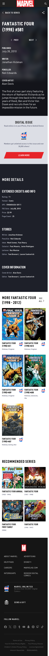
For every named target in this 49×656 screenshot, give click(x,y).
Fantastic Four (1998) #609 (9, 391)
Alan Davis (8, 83)
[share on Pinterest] (33, 627)
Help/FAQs (9, 562)
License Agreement (36, 647)
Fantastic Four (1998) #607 (9, 440)
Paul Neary (22, 242)
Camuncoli (34, 396)
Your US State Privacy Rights (15, 644)
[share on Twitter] (10, 627)
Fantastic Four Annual (12, 491)
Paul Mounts (15, 246)
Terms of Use (17, 640)
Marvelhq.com (31, 568)
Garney (10, 445)
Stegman (11, 349)
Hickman (5, 349)
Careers (8, 568)
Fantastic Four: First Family (9, 525)
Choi (15, 445)
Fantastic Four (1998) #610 (31, 344)
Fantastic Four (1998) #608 (31, 391)
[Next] (32, 40)
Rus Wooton (14, 250)
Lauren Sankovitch (27, 254)
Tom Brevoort (13, 254)
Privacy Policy (30, 640)
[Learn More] (24, 155)
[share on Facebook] (5, 627)
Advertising (30, 556)
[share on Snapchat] (28, 627)
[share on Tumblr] (19, 627)
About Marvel (10, 556)
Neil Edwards (9, 72)
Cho (25, 398)
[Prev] (15, 40)
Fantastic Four (31, 491)
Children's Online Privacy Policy (15, 647)
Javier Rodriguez (27, 246)
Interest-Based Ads (17, 650)
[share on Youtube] (24, 627)
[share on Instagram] (14, 627)
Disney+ (28, 562)
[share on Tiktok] (42, 627)
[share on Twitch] (37, 627)
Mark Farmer (12, 242)
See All (42, 299)
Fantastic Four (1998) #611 (9, 344)
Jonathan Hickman (12, 62)
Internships (10, 573)
